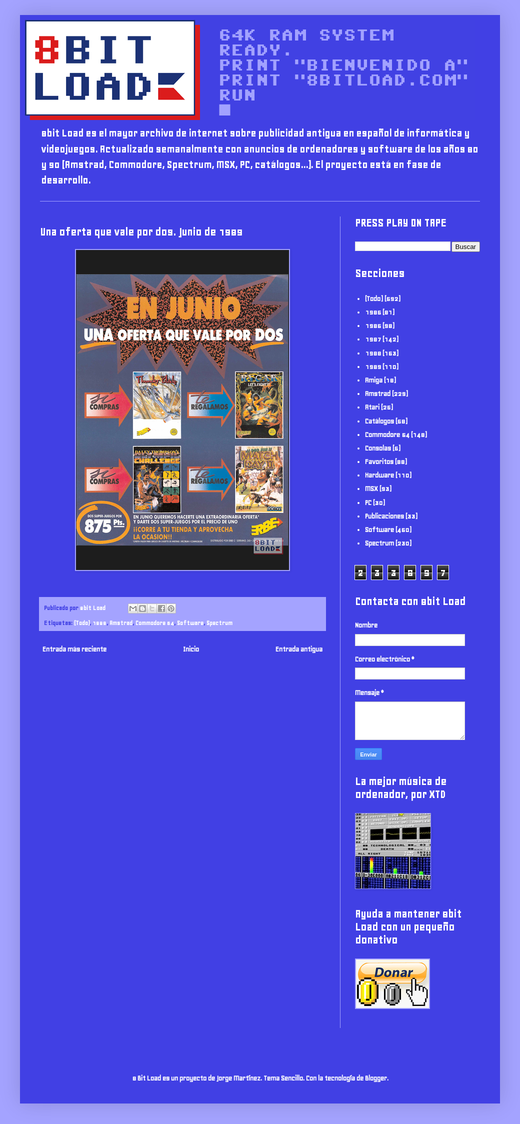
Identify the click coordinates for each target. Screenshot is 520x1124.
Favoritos (379, 462)
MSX (371, 488)
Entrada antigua (299, 649)
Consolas (378, 448)
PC (368, 502)
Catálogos (379, 421)
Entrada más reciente (74, 649)
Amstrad (121, 622)
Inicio (191, 649)
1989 (99, 622)
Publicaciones (384, 516)
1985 (373, 312)
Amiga (373, 380)
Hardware (379, 475)
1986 (373, 326)
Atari (372, 407)
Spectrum (219, 622)
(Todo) (82, 622)
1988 (373, 353)
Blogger (376, 1078)
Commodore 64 (155, 622)
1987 (373, 339)
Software (190, 622)
